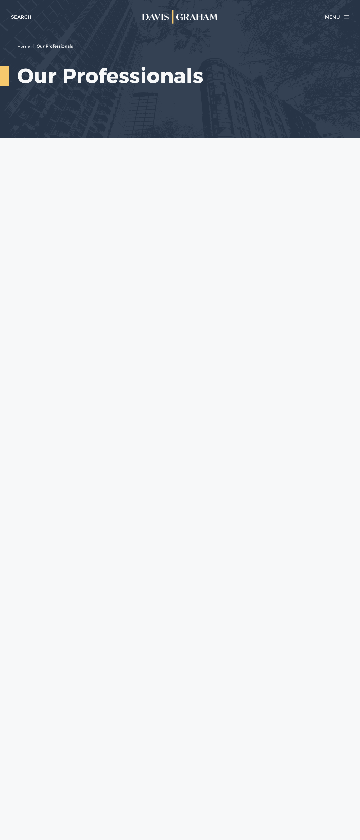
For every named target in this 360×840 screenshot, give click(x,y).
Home (23, 46)
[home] (180, 17)
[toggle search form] (21, 17)
